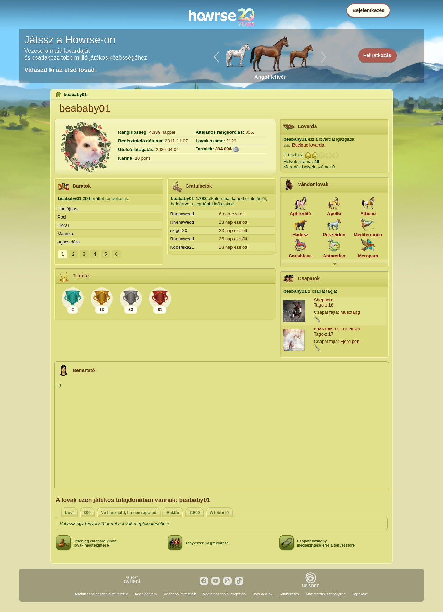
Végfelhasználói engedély (224, 594)
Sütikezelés (289, 594)
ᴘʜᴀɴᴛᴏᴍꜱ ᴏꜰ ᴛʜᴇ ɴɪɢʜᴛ (337, 328)
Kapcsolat (360, 594)
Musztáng (350, 312)
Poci (61, 217)
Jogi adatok (262, 594)
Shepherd (323, 299)
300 (87, 512)
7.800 (194, 512)
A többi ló (219, 512)
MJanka (65, 233)
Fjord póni (350, 341)
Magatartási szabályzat (325, 594)
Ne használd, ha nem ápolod (128, 512)
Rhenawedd (182, 213)
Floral (63, 225)
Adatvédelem (146, 594)
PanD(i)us (67, 208)
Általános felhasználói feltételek (101, 594)
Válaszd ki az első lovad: (60, 69)
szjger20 (178, 230)
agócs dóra (68, 242)
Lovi (69, 512)
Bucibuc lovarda (308, 145)
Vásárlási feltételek (180, 594)
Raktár (172, 512)
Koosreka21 (182, 247)
